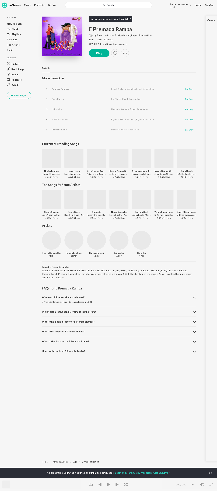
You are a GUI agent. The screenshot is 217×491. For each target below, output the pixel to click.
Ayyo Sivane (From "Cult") (96, 171)
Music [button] (27, 4)
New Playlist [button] (19, 95)
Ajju (91, 35)
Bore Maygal (58, 99)
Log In (198, 4)
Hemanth (115, 109)
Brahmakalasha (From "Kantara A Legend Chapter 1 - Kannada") (141, 171)
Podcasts (39, 4)
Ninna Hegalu (186, 171)
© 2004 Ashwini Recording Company (108, 43)
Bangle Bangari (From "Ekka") (118, 171)
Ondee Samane (51, 212)
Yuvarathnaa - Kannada (105, 478)
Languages (179, 4)
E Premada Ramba (90, 461)
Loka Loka (57, 109)
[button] (125, 53)
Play (99, 53)
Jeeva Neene (74, 171)
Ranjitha (141, 253)
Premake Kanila (59, 129)
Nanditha (115, 129)
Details (46, 68)
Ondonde (96, 212)
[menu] (179, 5)
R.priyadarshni (122, 35)
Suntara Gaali (141, 212)
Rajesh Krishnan (105, 35)
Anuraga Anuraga (60, 89)
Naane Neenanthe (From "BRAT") (163, 171)
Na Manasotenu (60, 119)
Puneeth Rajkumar (76, 478)
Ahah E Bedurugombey (186, 212)
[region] (119, 461)
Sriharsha (119, 253)
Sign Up (209, 4)
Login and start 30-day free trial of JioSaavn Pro (142, 472)
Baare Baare (74, 212)
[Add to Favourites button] (115, 53)
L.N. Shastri (116, 99)
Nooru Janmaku (119, 212)
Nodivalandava (51, 171)
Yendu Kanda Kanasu (163, 212)
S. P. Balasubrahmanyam (53, 478)
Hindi (172, 7)
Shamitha (131, 89)
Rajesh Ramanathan (141, 35)
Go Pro (52, 4)
